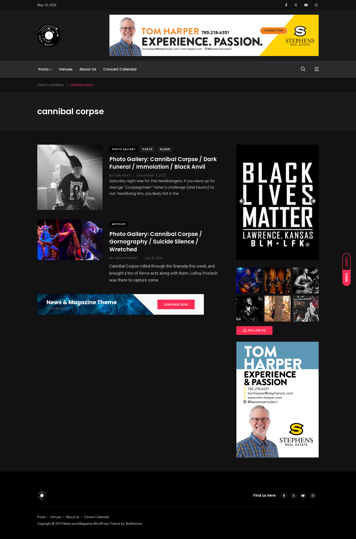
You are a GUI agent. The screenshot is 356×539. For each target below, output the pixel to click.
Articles (119, 224)
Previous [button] (242, 201)
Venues (66, 69)
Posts (43, 69)
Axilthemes (134, 523)
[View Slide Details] (277, 202)
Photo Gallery (123, 149)
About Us (87, 69)
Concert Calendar (120, 69)
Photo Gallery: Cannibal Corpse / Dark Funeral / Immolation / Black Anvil (163, 163)
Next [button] (313, 201)
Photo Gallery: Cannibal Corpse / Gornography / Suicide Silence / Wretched (155, 241)
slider (165, 149)
